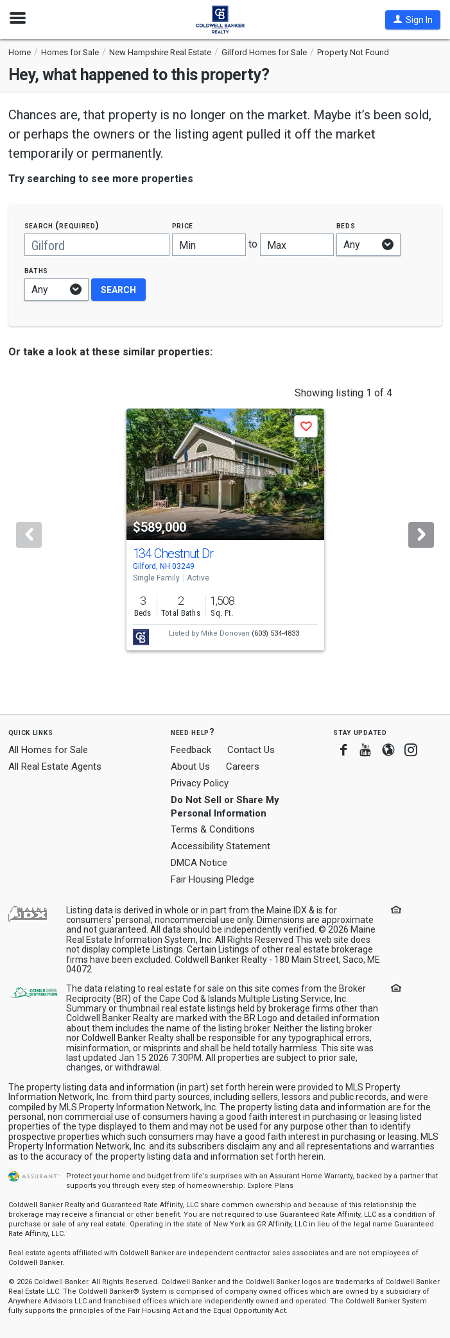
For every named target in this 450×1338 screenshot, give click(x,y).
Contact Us (251, 750)
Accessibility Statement (220, 846)
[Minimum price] (209, 244)
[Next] (421, 535)
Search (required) (62, 225)
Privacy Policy (200, 783)
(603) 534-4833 (275, 633)
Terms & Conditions (213, 829)
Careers (242, 766)
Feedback (191, 750)
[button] (412, 20)
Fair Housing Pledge (212, 879)
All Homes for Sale (48, 750)
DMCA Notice (199, 862)
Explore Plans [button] (270, 1185)
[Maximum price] (297, 244)
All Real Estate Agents (54, 766)
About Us (190, 766)
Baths (36, 270)
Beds (346, 225)
